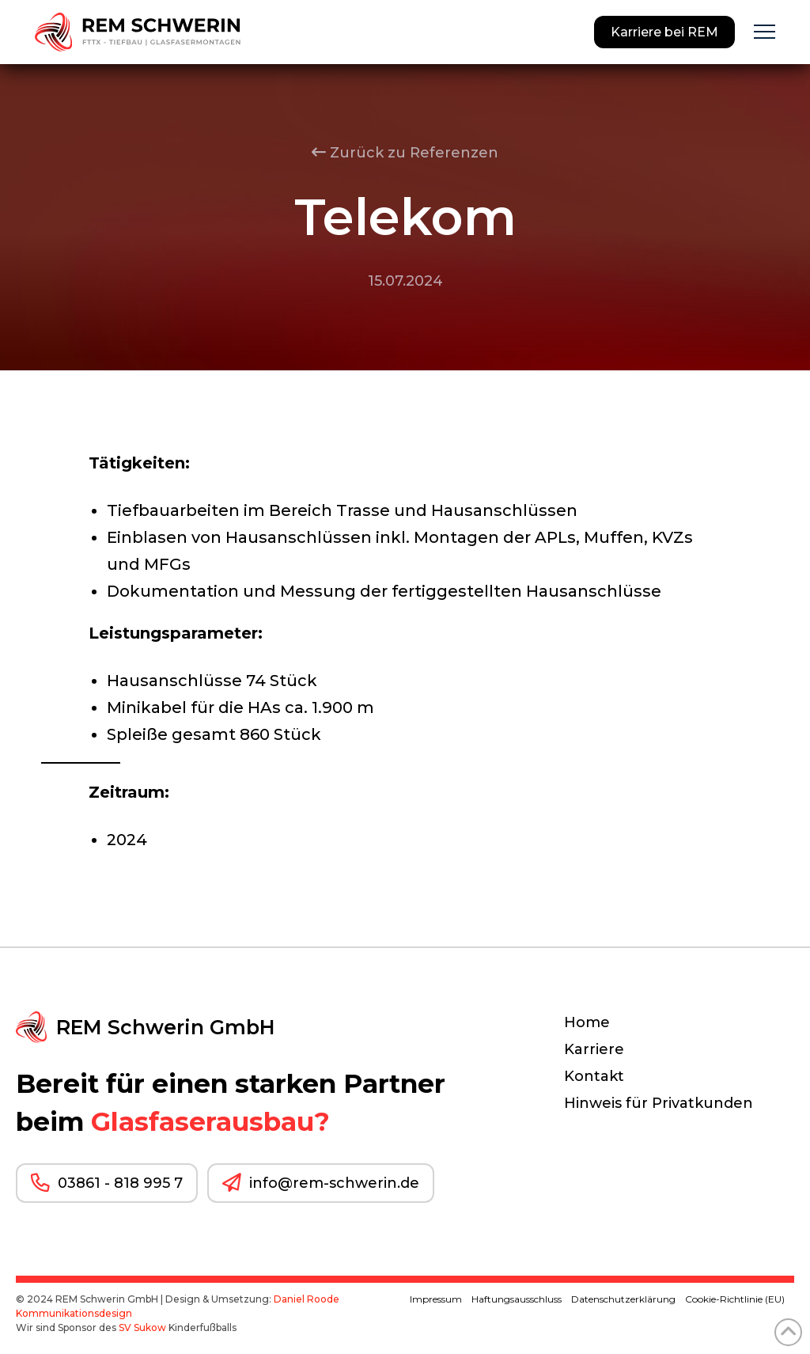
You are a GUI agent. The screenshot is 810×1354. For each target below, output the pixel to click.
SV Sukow (142, 1327)
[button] (764, 32)
